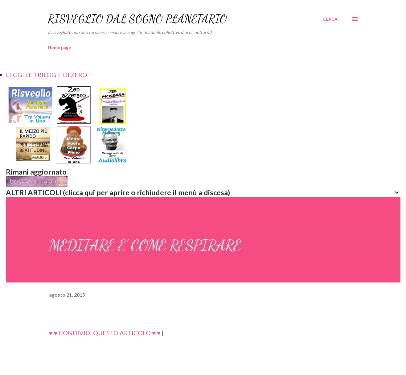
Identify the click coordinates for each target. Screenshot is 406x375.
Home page (59, 47)
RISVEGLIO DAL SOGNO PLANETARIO (137, 19)
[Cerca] (330, 19)
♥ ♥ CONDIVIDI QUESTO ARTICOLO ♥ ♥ (105, 332)
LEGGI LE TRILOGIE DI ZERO (46, 74)
